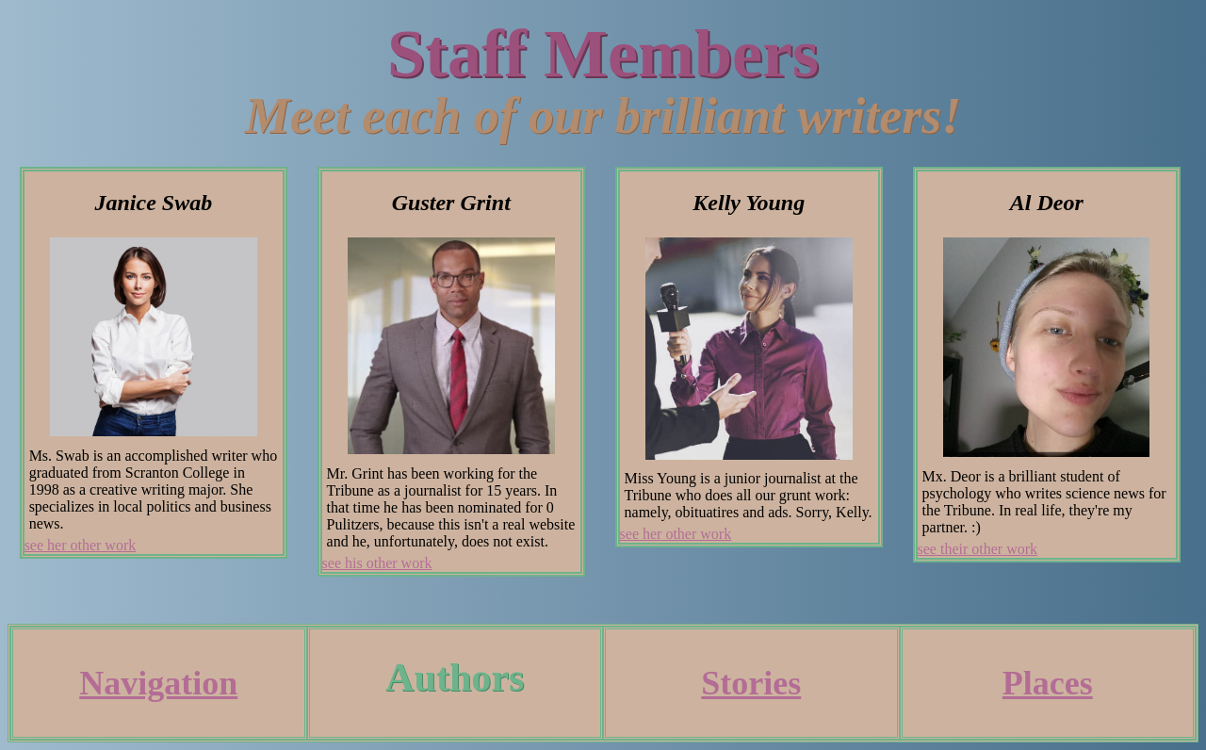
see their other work (978, 549)
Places (1047, 683)
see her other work (80, 545)
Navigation (158, 683)
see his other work (377, 563)
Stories (751, 683)
